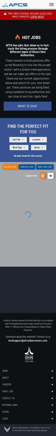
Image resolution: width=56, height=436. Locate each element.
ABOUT (5, 377)
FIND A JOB (7, 391)
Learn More (37, 16)
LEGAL (5, 418)
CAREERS (6, 384)
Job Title (18, 139)
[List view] (51, 176)
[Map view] (43, 176)
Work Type (19, 147)
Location (38, 139)
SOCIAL (5, 411)
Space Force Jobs (45, 167)
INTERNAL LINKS (10, 405)
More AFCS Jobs (26, 167)
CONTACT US (8, 398)
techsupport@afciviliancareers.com (27, 340)
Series (39, 147)
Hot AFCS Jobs (10, 167)
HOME (5, 370)
